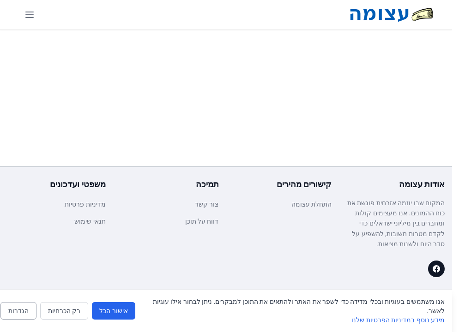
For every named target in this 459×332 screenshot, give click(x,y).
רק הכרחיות (64, 310)
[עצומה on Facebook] (436, 269)
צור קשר (206, 204)
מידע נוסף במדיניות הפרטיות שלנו (398, 320)
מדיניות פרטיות (85, 204)
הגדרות (18, 310)
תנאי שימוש (89, 221)
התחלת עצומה (311, 204)
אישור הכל (113, 310)
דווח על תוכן (202, 221)
